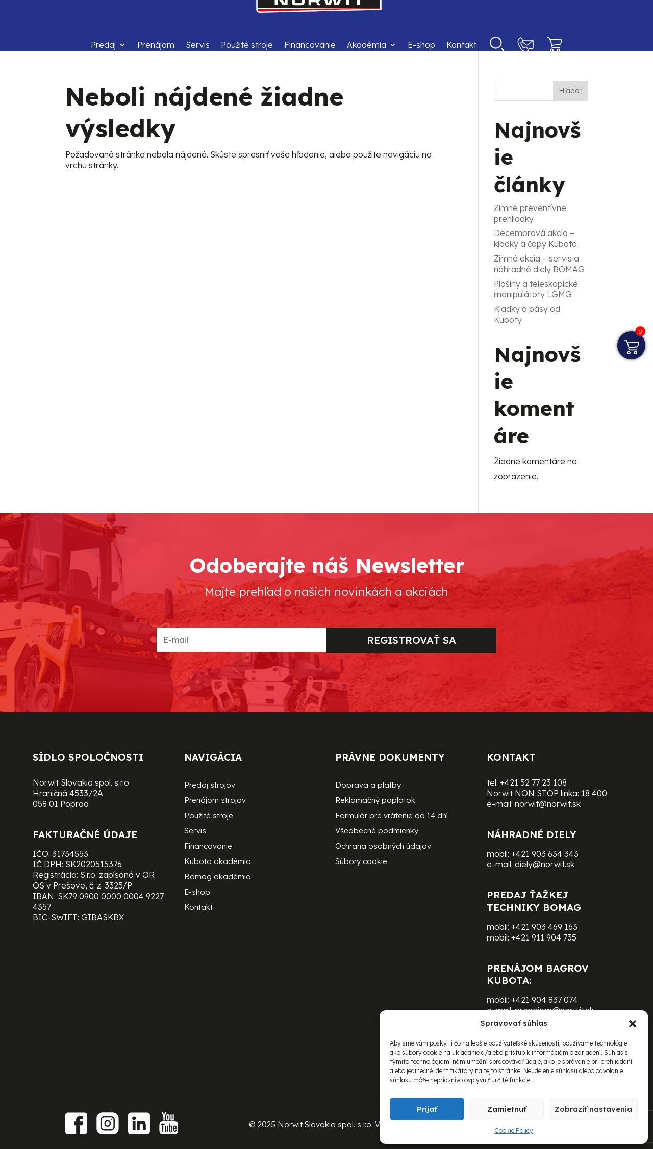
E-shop (421, 45)
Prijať (427, 1109)
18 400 (594, 793)
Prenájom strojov (215, 801)
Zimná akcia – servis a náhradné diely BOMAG (539, 263)
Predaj (103, 45)
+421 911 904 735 (543, 937)
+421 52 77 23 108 (533, 782)
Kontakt (461, 45)
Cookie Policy (513, 1130)
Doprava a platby (368, 785)
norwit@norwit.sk (548, 804)
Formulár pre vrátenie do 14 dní (391, 816)
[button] (632, 1024)
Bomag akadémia (217, 877)
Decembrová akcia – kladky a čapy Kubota (535, 238)
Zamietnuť (506, 1109)
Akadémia (366, 45)
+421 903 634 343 (545, 854)
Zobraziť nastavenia (593, 1109)
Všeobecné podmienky (376, 831)
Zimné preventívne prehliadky (530, 213)
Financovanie (310, 45)
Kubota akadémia (217, 862)
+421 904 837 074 (544, 1000)
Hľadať (570, 90)
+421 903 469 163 (544, 927)
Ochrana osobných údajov (383, 847)
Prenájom (155, 45)
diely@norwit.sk (544, 864)
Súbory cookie (361, 862)
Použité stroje (247, 45)
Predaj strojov (209, 785)
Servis (198, 45)
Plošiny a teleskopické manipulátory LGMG (536, 289)
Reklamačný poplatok (375, 801)
